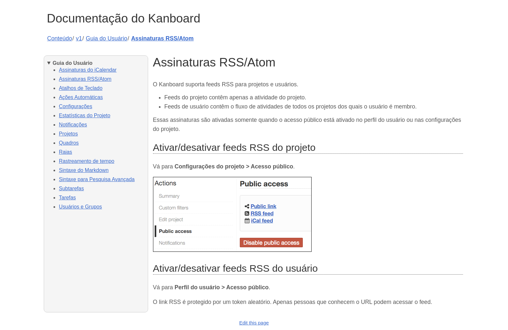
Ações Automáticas (81, 97)
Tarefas (67, 197)
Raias (65, 152)
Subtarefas (71, 188)
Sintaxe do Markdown (84, 170)
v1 (79, 38)
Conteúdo (59, 38)
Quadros (69, 143)
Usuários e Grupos (80, 206)
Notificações (73, 124)
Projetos (68, 133)
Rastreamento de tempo (87, 161)
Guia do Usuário (106, 38)
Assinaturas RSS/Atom (162, 38)
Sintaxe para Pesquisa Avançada (97, 179)
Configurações (75, 106)
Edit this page (254, 322)
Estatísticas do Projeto (84, 115)
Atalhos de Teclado (80, 88)
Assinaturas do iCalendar (88, 70)
